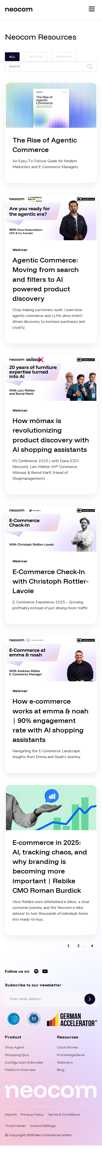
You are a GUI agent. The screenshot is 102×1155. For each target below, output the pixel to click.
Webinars (65, 1062)
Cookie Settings (43, 1125)
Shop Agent (14, 1047)
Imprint (11, 1114)
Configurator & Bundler (24, 1062)
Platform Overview (20, 1070)
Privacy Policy (32, 1114)
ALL (12, 56)
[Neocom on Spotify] (36, 971)
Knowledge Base (71, 1055)
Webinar (64, 56)
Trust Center (15, 1125)
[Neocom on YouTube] (45, 971)
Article (36, 56)
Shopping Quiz (17, 1055)
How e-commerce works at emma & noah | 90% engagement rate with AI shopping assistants (50, 720)
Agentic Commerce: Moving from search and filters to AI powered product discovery (45, 279)
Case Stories (67, 1047)
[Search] (51, 66)
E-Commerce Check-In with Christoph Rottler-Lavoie (50, 581)
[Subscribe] (89, 999)
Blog (60, 1070)
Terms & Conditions (63, 1114)
